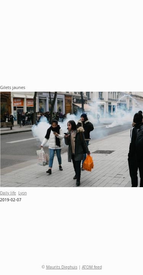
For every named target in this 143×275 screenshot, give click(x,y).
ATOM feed (92, 267)
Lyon (22, 193)
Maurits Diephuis (61, 267)
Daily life (8, 193)
